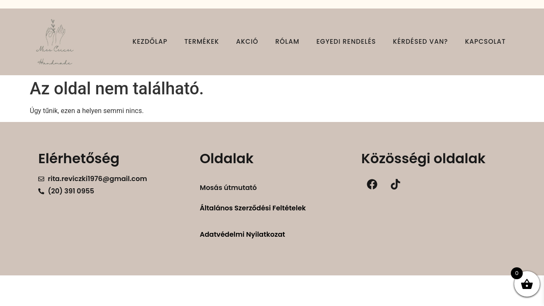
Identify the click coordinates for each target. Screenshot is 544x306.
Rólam (287, 41)
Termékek (201, 41)
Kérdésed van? (420, 41)
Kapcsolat (485, 41)
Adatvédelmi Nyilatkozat (242, 234)
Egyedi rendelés (346, 41)
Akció (247, 41)
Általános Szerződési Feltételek (253, 208)
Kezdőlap (150, 41)
